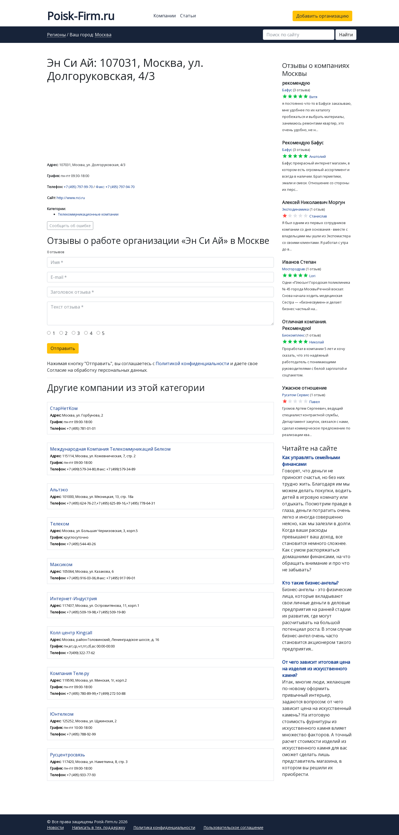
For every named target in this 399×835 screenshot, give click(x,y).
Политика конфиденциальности (164, 827)
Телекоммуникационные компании (88, 214)
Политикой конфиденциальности (192, 363)
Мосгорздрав (293, 268)
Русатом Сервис (295, 394)
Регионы (56, 34)
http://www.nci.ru (71, 197)
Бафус (287, 89)
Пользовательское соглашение (233, 827)
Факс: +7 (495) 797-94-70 (115, 186)
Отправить (63, 348)
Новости (55, 827)
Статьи (188, 16)
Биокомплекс (293, 335)
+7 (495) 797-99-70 (78, 186)
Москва (103, 34)
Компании (164, 16)
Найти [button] (346, 35)
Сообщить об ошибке (70, 225)
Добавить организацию (322, 16)
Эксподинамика (295, 209)
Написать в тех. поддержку (98, 827)
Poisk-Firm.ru (80, 15)
